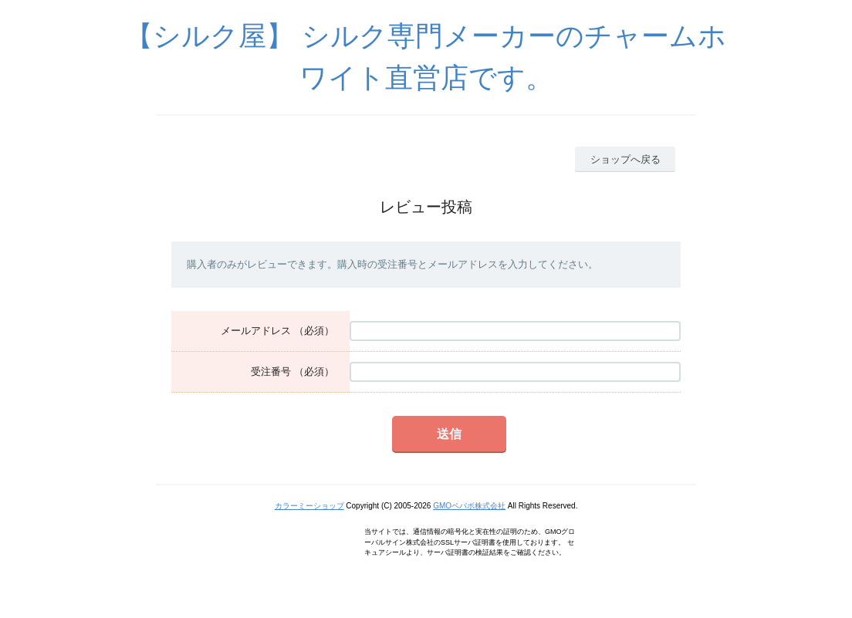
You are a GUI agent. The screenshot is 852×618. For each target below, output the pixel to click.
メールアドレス (256, 330)
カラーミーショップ (309, 505)
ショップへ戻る (625, 159)
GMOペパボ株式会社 (469, 505)
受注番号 (271, 371)
